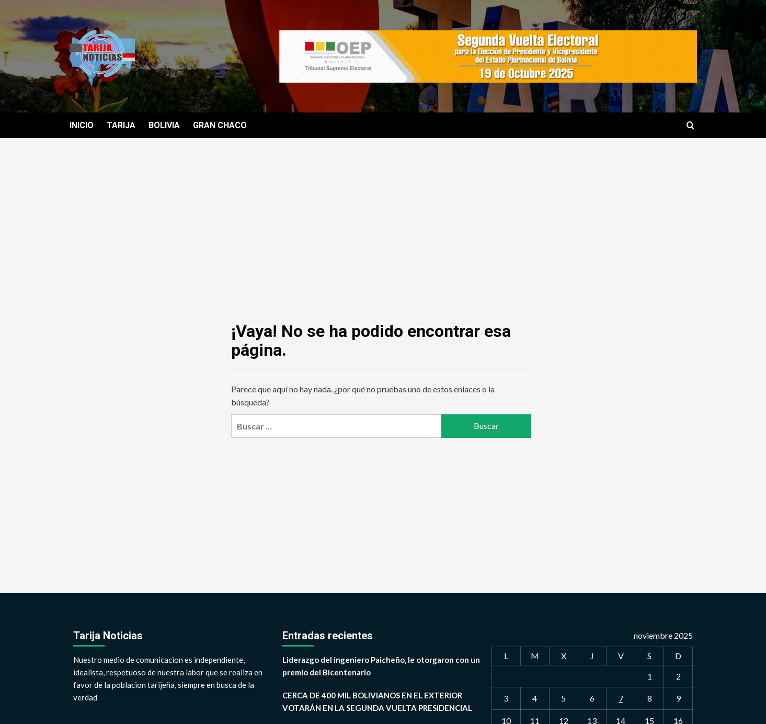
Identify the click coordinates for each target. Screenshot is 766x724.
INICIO (82, 125)
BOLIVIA (164, 125)
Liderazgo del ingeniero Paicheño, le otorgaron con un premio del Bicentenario (381, 666)
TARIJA (121, 125)
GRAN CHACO (220, 125)
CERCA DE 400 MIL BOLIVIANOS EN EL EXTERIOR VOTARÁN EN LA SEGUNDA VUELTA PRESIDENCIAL (377, 701)
